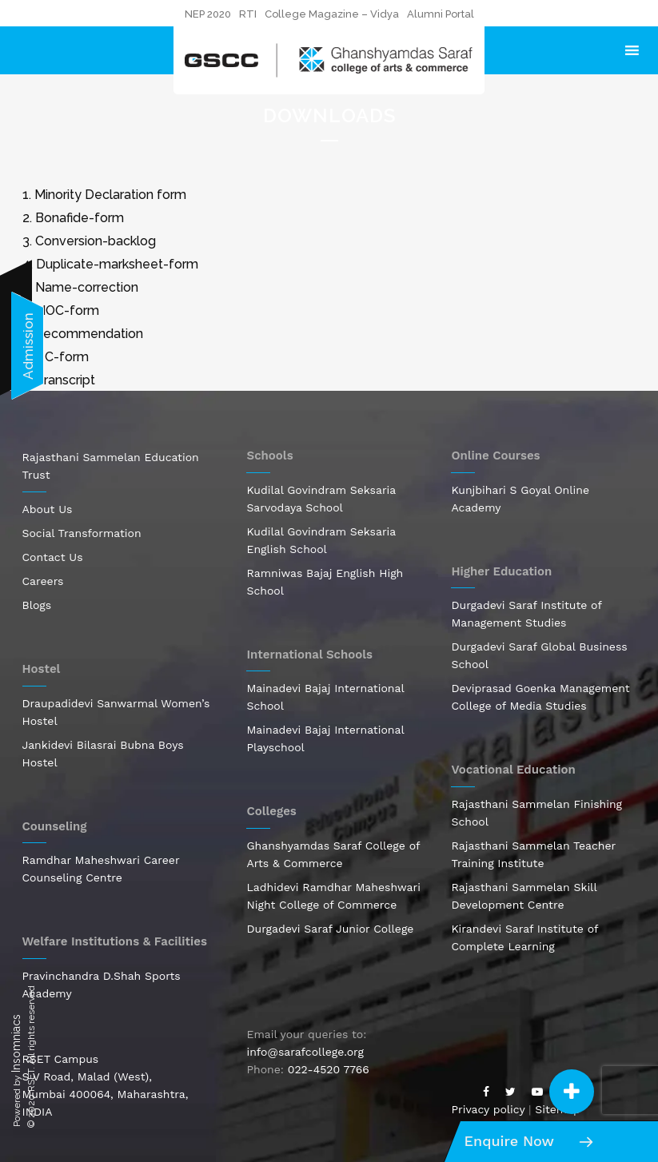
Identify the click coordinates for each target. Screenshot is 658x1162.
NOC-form (67, 310)
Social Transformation (82, 533)
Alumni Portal (440, 14)
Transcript (65, 380)
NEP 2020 (208, 14)
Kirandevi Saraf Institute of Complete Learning (524, 937)
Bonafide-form (79, 217)
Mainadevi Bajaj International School (325, 697)
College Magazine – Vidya (332, 14)
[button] (571, 1091)
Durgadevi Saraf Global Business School (539, 655)
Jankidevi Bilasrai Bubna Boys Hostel (103, 753)
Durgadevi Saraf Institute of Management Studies (526, 614)
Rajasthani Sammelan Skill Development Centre (523, 896)
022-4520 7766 (328, 1069)
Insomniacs (16, 1043)
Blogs (37, 605)
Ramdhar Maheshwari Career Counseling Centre (101, 869)
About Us (47, 509)
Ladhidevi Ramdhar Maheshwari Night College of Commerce (333, 896)
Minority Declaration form (110, 194)
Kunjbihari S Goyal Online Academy (520, 499)
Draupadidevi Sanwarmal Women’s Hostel (116, 712)
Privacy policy (487, 1109)
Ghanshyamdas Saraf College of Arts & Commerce (332, 854)
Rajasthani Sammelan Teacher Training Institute (533, 854)
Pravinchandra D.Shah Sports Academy (101, 984)
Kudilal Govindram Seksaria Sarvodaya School (320, 499)
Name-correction (86, 287)
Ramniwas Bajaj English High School (324, 582)
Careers (43, 581)
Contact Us (52, 557)
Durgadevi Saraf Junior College (329, 928)
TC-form (62, 356)
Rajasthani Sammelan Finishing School (536, 813)
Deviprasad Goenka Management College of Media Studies (540, 697)
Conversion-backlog (95, 241)
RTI (248, 14)
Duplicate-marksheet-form (117, 264)
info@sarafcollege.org (304, 1051)
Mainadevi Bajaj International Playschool (325, 738)
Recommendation (88, 333)
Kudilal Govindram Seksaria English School (320, 540)
